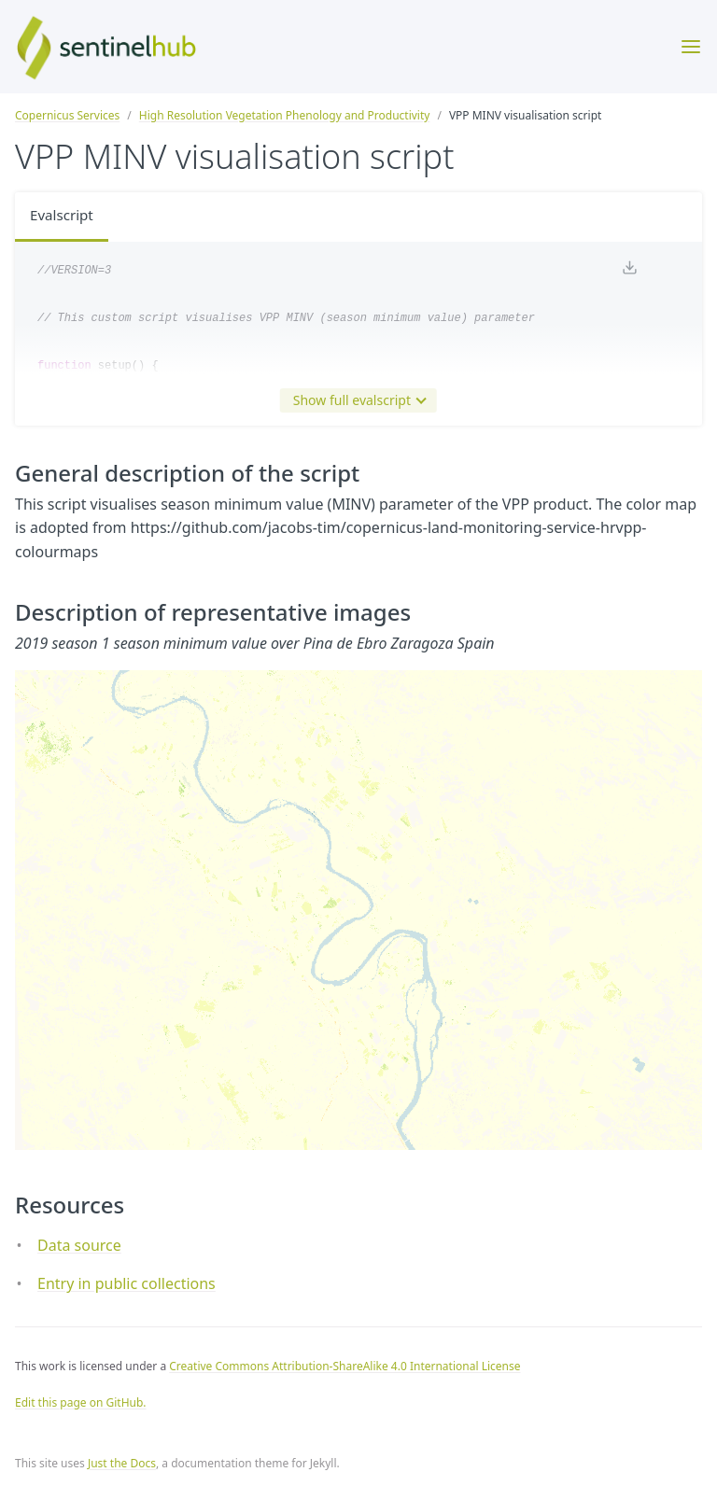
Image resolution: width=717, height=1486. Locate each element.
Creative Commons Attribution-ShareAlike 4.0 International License (344, 1366)
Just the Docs (122, 1463)
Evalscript (63, 216)
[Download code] (629, 271)
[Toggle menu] (691, 46)
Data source (79, 1245)
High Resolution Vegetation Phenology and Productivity (284, 115)
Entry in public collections (126, 1283)
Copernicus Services (67, 115)
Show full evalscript (355, 400)
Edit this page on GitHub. (81, 1402)
